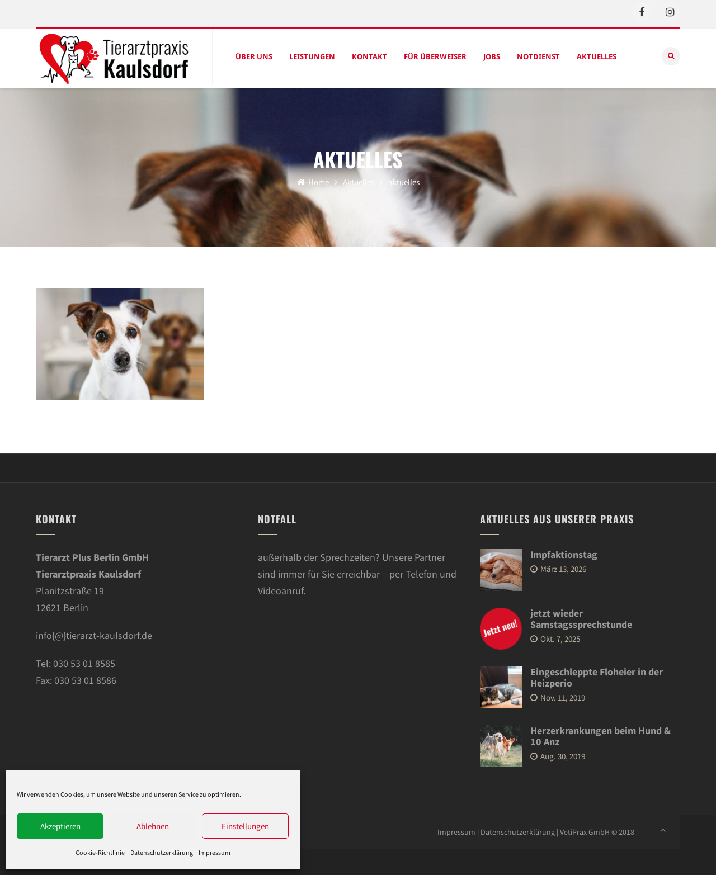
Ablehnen (152, 826)
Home (313, 179)
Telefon (421, 571)
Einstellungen (245, 826)
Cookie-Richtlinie (100, 852)
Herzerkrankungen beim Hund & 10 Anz (600, 734)
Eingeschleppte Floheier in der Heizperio (596, 675)
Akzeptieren (60, 826)
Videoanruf (280, 588)
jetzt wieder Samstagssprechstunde (581, 616)
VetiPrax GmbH (585, 830)
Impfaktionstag (563, 552)
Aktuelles (358, 179)
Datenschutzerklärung (161, 852)
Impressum (214, 852)
